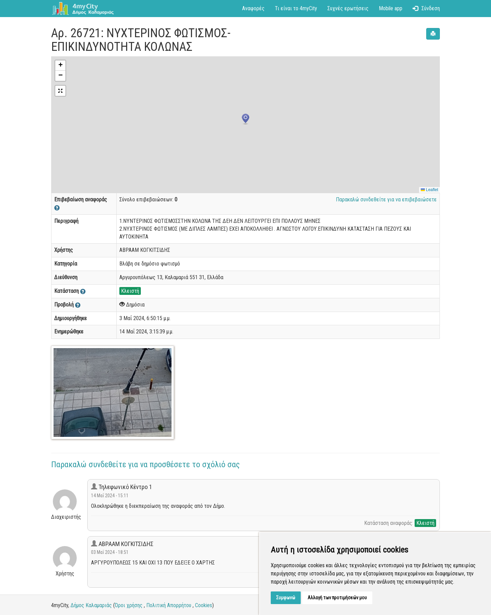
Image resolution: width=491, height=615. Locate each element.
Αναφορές (253, 8)
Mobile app (390, 8)
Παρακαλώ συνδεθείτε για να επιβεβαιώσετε (386, 199)
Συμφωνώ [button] (285, 597)
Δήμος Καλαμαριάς (91, 605)
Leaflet (429, 189)
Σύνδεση (426, 8)
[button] (245, 119)
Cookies (203, 605)
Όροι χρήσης (129, 605)
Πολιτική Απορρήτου (168, 605)
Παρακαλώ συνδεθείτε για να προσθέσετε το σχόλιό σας (145, 464)
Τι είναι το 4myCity (296, 8)
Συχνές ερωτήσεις (348, 8)
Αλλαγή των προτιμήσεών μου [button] (337, 597)
